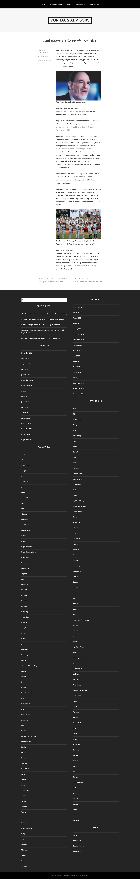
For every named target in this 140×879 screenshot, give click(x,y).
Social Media (25, 769)
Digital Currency (26, 547)
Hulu (23, 639)
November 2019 (26, 434)
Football (24, 595)
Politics (23, 725)
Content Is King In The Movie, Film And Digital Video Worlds (42, 325)
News (23, 698)
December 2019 (26, 429)
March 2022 (25, 358)
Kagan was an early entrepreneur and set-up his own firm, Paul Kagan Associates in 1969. (75, 127)
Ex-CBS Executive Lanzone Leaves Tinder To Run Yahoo (40, 338)
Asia (22, 487)
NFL (22, 709)
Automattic (85, 875)
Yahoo (23, 861)
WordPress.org (78, 851)
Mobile (23, 671)
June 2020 (25, 402)
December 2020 (27, 380)
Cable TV (48, 60)
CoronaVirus (25, 530)
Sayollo (24, 763)
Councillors (80, 4)
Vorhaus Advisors (70, 20)
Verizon (24, 845)
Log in (75, 835)
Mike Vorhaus (44, 56)
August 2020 (26, 391)
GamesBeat (25, 617)
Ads (22, 476)
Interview (24, 649)
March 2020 (25, 418)
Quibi (23, 752)
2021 (23, 454)
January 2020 (26, 423)
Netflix (23, 687)
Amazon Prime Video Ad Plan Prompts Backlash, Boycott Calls (42, 319)
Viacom (24, 850)
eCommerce (25, 568)
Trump (23, 812)
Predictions (25, 731)
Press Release (26, 742)
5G (22, 460)
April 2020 (25, 413)
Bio (68, 4)
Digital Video (25, 557)
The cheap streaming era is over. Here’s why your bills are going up (44, 314)
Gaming (24, 622)
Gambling (24, 612)
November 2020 (27, 385)
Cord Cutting (25, 525)
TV (44, 62)
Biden (23, 492)
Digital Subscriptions (28, 552)
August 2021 (25, 364)
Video (23, 855)
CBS (22, 503)
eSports (24, 574)
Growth (24, 633)
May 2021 (24, 369)
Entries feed (77, 840)
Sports (23, 779)
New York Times (27, 693)
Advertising (25, 481)
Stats (23, 785)
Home (43, 4)
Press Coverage (56, 4)
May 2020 (24, 407)
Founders (24, 601)
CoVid (23, 536)
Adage (23, 471)
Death (40, 62)
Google (24, 628)
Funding (24, 606)
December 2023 (27, 353)
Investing (24, 655)
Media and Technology (29, 666)
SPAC (23, 774)
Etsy (22, 579)
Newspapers (25, 704)
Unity (23, 834)
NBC (22, 682)
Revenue (24, 758)
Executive (24, 584)
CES (22, 509)
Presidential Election (28, 736)
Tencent (24, 796)
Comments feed (78, 846)
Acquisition (25, 465)
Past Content (25, 714)
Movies (23, 677)
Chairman (24, 514)
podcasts (24, 720)
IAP (22, 644)
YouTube (24, 866)
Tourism (24, 807)
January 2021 (25, 375)
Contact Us (94, 4)
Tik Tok (24, 801)
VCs (22, 839)
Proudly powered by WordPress (61, 875)
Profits (23, 747)
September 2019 (27, 440)
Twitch (23, 823)
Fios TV (24, 590)
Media (23, 660)
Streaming (25, 790)
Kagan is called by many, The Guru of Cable (72, 111)
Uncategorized (26, 828)
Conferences (25, 519)
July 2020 (24, 396)
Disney (23, 563)
